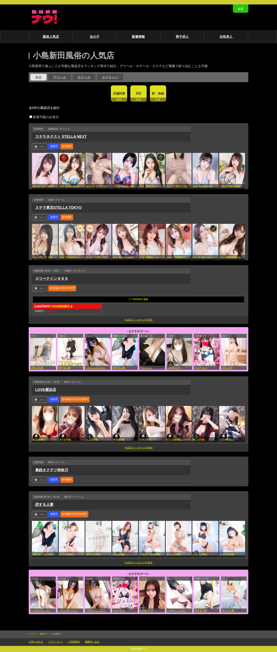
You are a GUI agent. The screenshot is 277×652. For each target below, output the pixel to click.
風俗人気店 (51, 36)
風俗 (38, 77)
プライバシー (55, 641)
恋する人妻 (37, 367)
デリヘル (59, 77)
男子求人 (182, 36)
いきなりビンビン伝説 (98, 367)
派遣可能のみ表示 (44, 117)
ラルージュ (146, 367)
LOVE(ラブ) (173, 367)
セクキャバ (110, 77)
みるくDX (227, 367)
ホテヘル (84, 77)
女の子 (94, 36)
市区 (138, 93)
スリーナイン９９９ (51, 278)
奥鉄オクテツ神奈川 (51, 470)
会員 (240, 8)
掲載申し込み (92, 641)
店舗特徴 (119, 93)
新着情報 (138, 36)
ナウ (33, 634)
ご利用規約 (74, 641)
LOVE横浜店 (45, 390)
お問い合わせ (36, 641)
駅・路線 (158, 93)
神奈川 (43, 634)
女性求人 (225, 36)
